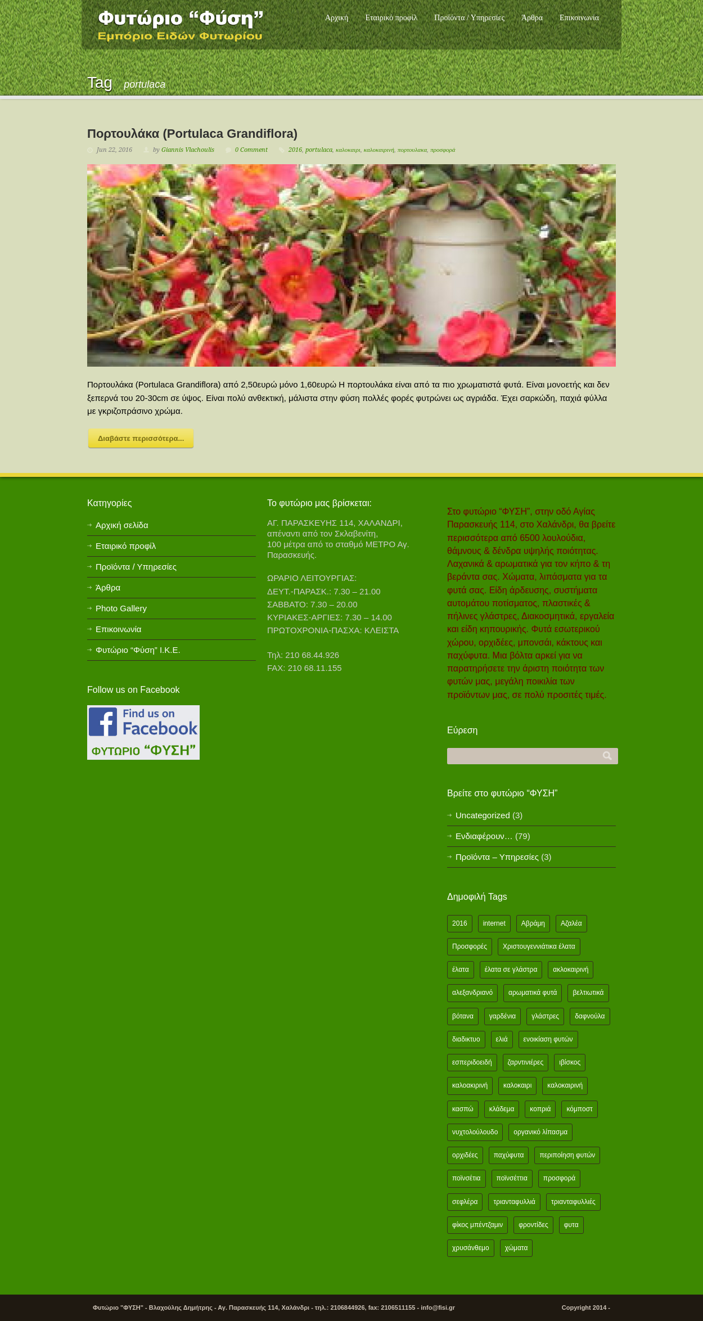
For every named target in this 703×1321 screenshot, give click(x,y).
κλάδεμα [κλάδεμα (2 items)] (502, 1109)
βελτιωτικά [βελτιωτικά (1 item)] (588, 993)
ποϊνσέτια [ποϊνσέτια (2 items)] (466, 1178)
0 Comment (251, 150)
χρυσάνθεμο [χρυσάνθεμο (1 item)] (470, 1248)
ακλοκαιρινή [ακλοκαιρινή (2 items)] (570, 969)
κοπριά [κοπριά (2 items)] (540, 1109)
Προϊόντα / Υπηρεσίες (469, 17)
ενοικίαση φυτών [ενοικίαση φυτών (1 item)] (548, 1039)
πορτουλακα (412, 150)
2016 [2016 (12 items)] (459, 923)
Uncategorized (483, 815)
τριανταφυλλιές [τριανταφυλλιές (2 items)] (573, 1202)
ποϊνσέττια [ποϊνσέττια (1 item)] (512, 1178)
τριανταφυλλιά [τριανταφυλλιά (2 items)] (514, 1202)
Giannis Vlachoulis (187, 150)
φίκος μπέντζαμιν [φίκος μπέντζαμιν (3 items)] (477, 1225)
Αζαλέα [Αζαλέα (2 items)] (571, 923)
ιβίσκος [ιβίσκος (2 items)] (569, 1062)
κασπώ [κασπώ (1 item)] (463, 1109)
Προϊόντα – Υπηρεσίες (497, 857)
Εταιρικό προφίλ (391, 17)
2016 (295, 150)
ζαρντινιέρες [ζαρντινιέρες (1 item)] (526, 1062)
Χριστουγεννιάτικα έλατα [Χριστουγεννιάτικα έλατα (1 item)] (539, 946)
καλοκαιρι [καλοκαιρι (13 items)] (517, 1085)
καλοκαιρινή (379, 150)
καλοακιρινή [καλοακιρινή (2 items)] (470, 1085)
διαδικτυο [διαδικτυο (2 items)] (466, 1039)
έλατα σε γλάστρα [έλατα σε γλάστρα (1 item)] (511, 969)
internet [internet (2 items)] (494, 923)
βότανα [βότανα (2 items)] (463, 1016)
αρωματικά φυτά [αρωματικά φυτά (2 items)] (532, 993)
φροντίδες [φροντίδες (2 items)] (533, 1225)
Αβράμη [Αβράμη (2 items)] (533, 923)
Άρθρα (532, 17)
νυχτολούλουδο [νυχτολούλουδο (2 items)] (475, 1132)
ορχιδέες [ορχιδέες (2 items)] (465, 1155)
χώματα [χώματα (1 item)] (516, 1248)
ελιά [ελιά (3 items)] (502, 1039)
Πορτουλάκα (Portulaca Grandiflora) (192, 134)
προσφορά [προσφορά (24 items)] (559, 1178)
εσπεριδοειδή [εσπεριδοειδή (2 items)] (472, 1062)
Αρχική (336, 17)
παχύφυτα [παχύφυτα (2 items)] (509, 1155)
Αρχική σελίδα (122, 525)
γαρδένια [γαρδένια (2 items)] (502, 1016)
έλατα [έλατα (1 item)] (460, 969)
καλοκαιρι (348, 150)
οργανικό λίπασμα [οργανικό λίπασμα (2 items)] (540, 1132)
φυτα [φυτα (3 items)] (571, 1225)
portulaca (318, 150)
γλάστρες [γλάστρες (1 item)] (545, 1016)
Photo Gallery (121, 608)
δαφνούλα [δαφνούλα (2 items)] (590, 1016)
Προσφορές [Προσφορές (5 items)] (469, 946)
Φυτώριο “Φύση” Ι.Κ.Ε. (138, 650)
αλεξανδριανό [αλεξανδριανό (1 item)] (472, 993)
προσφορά (442, 150)
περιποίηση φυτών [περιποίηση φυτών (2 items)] (567, 1155)
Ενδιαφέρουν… (484, 836)
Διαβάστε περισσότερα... (141, 438)
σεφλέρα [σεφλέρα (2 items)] (464, 1202)
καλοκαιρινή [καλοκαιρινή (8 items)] (565, 1085)
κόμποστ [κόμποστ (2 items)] (579, 1109)
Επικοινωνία (579, 17)
